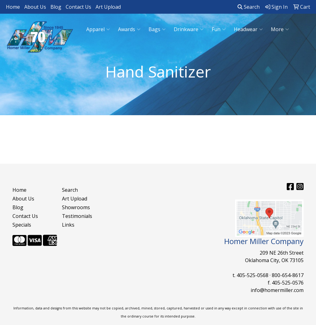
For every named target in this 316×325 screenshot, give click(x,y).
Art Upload (108, 6)
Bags (157, 29)
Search (249, 6)
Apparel (98, 29)
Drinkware (189, 29)
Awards (129, 29)
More (280, 29)
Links (68, 224)
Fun (219, 29)
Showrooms (76, 207)
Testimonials (77, 216)
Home (13, 6)
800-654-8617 (288, 275)
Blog (55, 6)
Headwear (248, 29)
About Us (35, 6)
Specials (21, 224)
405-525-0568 (252, 275)
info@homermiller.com (277, 290)
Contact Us (78, 6)
